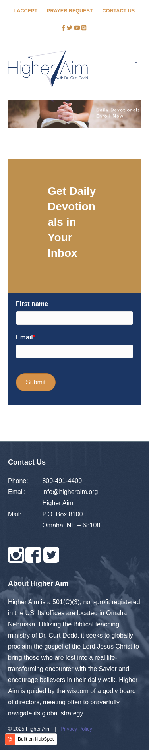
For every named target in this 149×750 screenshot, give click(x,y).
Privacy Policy (76, 729)
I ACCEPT (25, 11)
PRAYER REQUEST (70, 11)
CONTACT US (119, 11)
